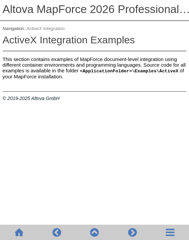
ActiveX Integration (45, 28)
